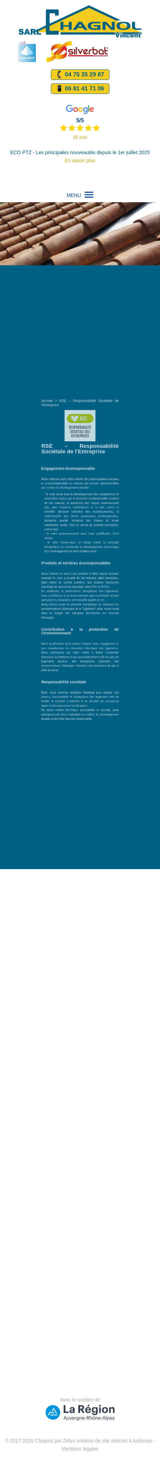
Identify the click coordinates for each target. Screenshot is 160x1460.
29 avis (80, 137)
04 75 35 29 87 (79, 74)
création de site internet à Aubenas (114, 1441)
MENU (80, 195)
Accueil (61, 471)
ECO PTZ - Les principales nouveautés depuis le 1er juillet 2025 (80, 152)
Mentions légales (79, 1449)
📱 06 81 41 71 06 (80, 88)
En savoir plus (80, 160)
